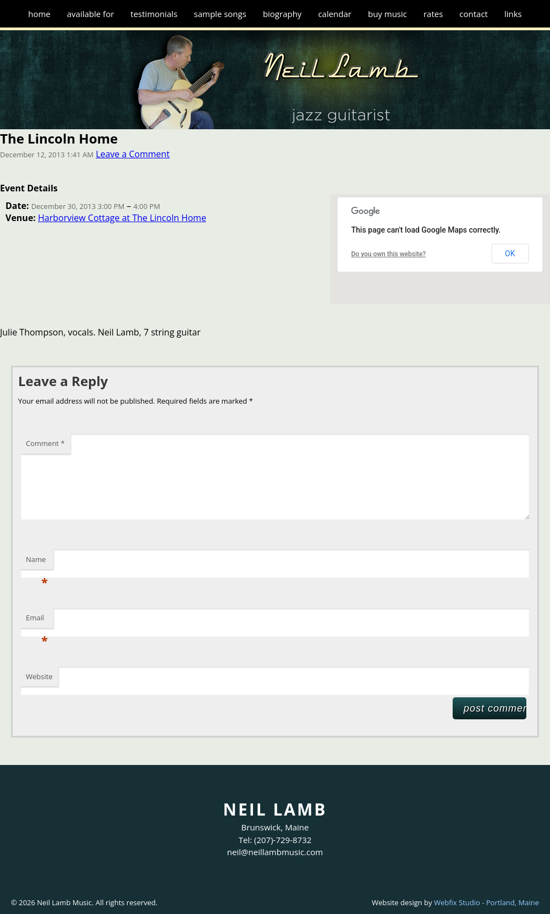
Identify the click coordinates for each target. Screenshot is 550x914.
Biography (282, 13)
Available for (90, 13)
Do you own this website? (388, 254)
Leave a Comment (132, 154)
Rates (433, 13)
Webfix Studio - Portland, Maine (486, 902)
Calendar (334, 13)
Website (39, 676)
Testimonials (153, 13)
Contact (473, 13)
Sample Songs (220, 13)
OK (510, 253)
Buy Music (387, 13)
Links (513, 13)
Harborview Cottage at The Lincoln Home (122, 218)
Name (37, 562)
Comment (45, 443)
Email (37, 620)
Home (39, 13)
